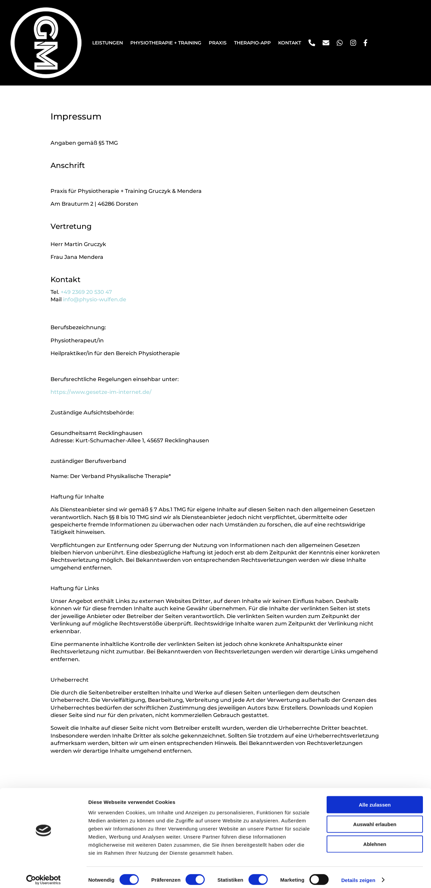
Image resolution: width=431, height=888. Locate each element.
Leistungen (107, 43)
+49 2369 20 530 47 (86, 292)
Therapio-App (252, 43)
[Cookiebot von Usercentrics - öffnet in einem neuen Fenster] (43, 875)
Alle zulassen (375, 799)
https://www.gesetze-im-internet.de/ (101, 392)
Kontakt (289, 43)
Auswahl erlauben (374, 819)
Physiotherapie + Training (165, 43)
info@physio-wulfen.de (94, 299)
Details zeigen (358, 875)
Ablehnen (374, 839)
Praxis (218, 43)
